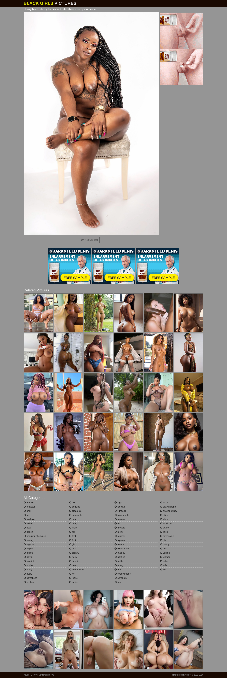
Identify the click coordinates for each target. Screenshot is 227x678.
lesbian (120, 507)
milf (118, 523)
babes (28, 523)
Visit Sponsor (89, 240)
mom (119, 532)
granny (74, 553)
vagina (165, 553)
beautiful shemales (35, 536)
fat (72, 532)
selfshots (121, 578)
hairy (73, 557)
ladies (73, 582)
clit (72, 502)
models (120, 527)
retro (118, 569)
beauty (28, 540)
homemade (76, 569)
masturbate (122, 515)
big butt (29, 548)
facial (73, 527)
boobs (28, 565)
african (28, 502)
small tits (166, 523)
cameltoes (30, 578)
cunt (72, 519)
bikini (28, 557)
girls (72, 548)
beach (28, 532)
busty (28, 574)
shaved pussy (168, 511)
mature (120, 519)
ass (27, 515)
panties (120, 557)
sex (118, 582)
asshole (29, 519)
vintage (165, 557)
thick (164, 532)
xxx (163, 569)
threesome (167, 536)
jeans (73, 578)
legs (118, 502)
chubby (29, 582)
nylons (119, 544)
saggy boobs (123, 574)
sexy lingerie (168, 507)
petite (119, 561)
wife (163, 565)
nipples (120, 540)
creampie (75, 511)
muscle (120, 536)
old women (122, 548)
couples (74, 507)
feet (72, 536)
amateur (29, 507)
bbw (27, 527)
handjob (74, 561)
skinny (165, 515)
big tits (28, 553)
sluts (164, 519)
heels (73, 565)
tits (163, 540)
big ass (29, 544)
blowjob (29, 561)
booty (28, 569)
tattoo (164, 527)
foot (72, 540)
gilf (72, 544)
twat (163, 548)
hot (72, 574)
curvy (73, 523)
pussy (119, 565)
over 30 (120, 553)
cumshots (75, 515)
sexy (164, 502)
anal (27, 511)
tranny (164, 544)
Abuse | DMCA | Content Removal (39, 675)
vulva (164, 561)
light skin (121, 511)
